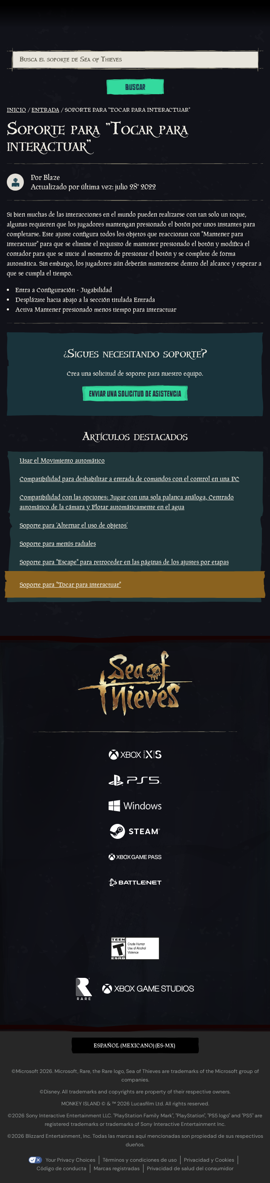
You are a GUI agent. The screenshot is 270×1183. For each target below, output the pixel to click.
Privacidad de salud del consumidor (190, 1168)
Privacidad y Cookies (209, 1160)
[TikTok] (177, 913)
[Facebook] (74, 912)
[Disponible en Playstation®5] (135, 781)
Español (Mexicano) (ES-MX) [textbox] (134, 1045)
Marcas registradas (117, 1168)
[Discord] (159, 913)
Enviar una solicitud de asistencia (135, 394)
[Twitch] (109, 913)
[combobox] (135, 60)
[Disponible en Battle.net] (135, 883)
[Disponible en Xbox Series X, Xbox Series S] (135, 755)
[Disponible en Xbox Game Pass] (135, 858)
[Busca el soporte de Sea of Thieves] (135, 60)
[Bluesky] (195, 913)
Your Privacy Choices (70, 1160)
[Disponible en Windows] (135, 806)
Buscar (135, 87)
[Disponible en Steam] (135, 832)
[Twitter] (90, 912)
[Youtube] (133, 913)
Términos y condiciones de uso (140, 1160)
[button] (135, 1045)
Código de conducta (61, 1168)
